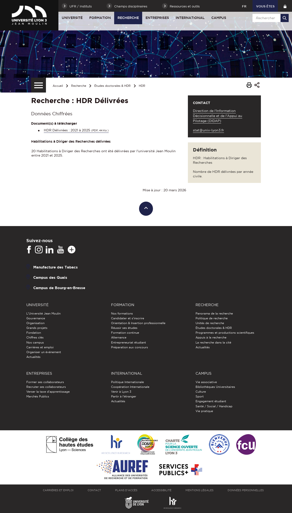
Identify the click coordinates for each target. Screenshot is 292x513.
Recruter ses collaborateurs (46, 386)
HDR (142, 85)
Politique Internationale (127, 382)
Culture (201, 391)
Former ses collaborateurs (45, 382)
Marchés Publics (37, 396)
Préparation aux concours (129, 347)
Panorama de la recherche (214, 313)
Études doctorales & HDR (112, 85)
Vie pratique (204, 411)
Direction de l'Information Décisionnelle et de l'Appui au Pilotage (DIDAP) (217, 116)
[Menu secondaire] (38, 85)
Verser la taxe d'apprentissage (48, 391)
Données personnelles (246, 490)
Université (72, 18)
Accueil (58, 85)
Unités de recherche (210, 323)
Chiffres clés (35, 337)
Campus (218, 18)
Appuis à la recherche (211, 337)
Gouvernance (35, 318)
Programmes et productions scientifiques (225, 332)
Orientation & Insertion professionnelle (138, 323)
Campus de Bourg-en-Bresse (59, 288)
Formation (100, 18)
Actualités (33, 356)
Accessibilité (161, 490)
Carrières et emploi (40, 347)
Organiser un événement (43, 352)
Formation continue (125, 332)
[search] (270, 18)
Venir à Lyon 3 (121, 391)
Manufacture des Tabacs (55, 267)
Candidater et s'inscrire (127, 318)
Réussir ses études (124, 327)
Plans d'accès (126, 490)
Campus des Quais (50, 277)
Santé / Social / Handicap (214, 406)
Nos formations (122, 313)
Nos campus (35, 342)
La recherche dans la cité (213, 342)
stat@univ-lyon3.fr (208, 130)
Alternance (118, 337)
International (190, 18)
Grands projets (36, 327)
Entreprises (157, 18)
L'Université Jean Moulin (43, 313)
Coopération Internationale (130, 386)
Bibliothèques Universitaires (215, 386)
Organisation (35, 323)
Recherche (128, 18)
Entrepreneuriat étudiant (128, 342)
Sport (200, 396)
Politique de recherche (212, 318)
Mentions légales (199, 490)
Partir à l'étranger (123, 396)
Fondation (33, 332)
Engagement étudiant (211, 401)
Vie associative (206, 382)
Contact (94, 490)
